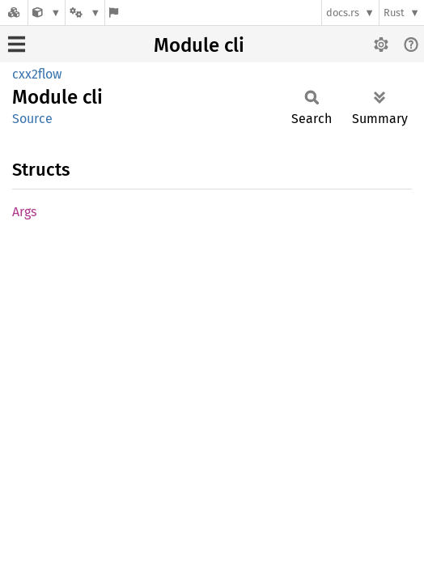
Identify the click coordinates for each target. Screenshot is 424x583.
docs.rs (342, 12)
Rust (394, 12)
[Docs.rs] (14, 12)
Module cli (199, 45)
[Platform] (85, 12)
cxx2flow (36, 74)
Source (32, 118)
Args (24, 211)
